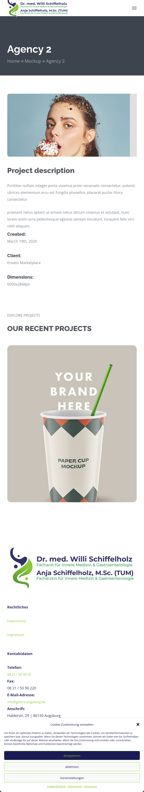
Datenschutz (75, 786)
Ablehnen (72, 767)
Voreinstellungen (72, 778)
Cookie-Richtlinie (56, 786)
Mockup (33, 61)
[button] (138, 724)
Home (13, 61)
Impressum (90, 786)
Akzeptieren (72, 756)
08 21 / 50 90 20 (19, 674)
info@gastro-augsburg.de (26, 702)
